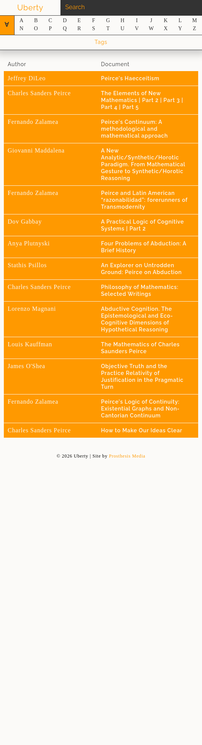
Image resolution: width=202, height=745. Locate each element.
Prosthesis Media (127, 456)
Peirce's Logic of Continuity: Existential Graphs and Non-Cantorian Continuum (140, 409)
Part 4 (110, 107)
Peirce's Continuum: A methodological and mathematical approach (134, 129)
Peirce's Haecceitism (130, 78)
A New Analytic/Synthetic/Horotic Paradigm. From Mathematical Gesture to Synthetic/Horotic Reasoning (143, 164)
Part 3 (172, 100)
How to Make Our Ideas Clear (141, 430)
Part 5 (130, 107)
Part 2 (151, 100)
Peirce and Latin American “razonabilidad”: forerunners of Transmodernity (144, 200)
